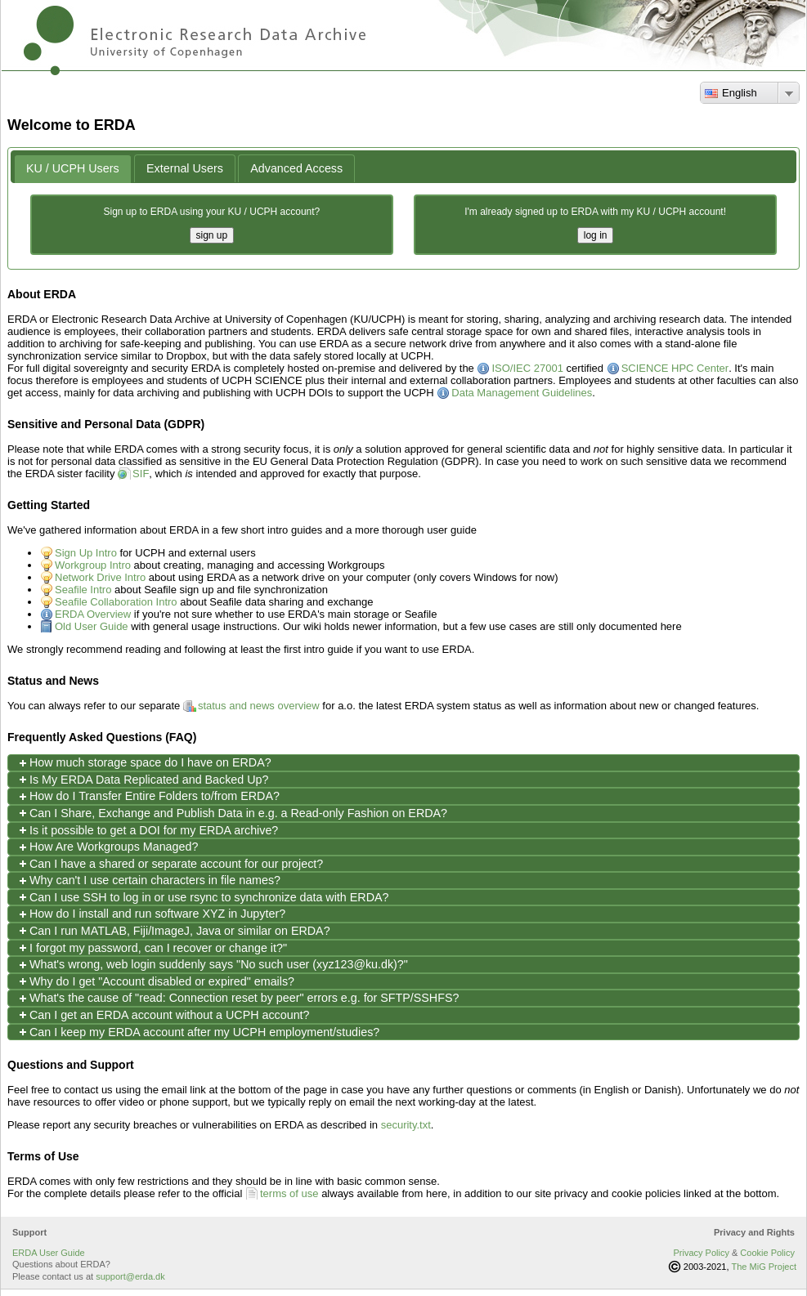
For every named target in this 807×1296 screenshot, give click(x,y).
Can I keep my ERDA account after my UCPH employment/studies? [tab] (197, 1032)
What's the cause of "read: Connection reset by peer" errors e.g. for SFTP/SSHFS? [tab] (237, 998)
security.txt (406, 1125)
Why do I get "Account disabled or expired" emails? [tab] (155, 981)
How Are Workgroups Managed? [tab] (107, 847)
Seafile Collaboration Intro (116, 602)
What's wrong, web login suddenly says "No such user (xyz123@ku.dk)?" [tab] (212, 965)
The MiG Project (764, 1266)
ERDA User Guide (48, 1253)
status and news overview (259, 705)
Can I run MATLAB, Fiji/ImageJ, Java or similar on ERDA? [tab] (173, 930)
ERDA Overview (93, 614)
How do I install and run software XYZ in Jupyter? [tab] (150, 914)
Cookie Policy (767, 1253)
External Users (184, 168)
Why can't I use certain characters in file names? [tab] (148, 880)
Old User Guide (91, 626)
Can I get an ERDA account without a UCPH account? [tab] (163, 1014)
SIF (140, 473)
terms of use (289, 1193)
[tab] (73, 168)
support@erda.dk (130, 1276)
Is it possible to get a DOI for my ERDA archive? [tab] (147, 830)
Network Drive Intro (100, 577)
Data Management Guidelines (521, 393)
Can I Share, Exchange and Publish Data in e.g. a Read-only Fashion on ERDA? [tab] (231, 813)
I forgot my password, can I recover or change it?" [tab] (151, 947)
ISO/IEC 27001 (527, 368)
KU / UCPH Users (72, 168)
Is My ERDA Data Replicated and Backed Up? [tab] (142, 779)
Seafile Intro (83, 589)
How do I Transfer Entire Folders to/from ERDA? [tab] (148, 796)
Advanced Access (296, 168)
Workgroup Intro (93, 565)
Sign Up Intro (86, 553)
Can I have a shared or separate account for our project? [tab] (169, 863)
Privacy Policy (701, 1253)
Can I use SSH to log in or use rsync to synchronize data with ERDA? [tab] (202, 897)
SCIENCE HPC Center (675, 368)
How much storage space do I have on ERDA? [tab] (143, 763)
